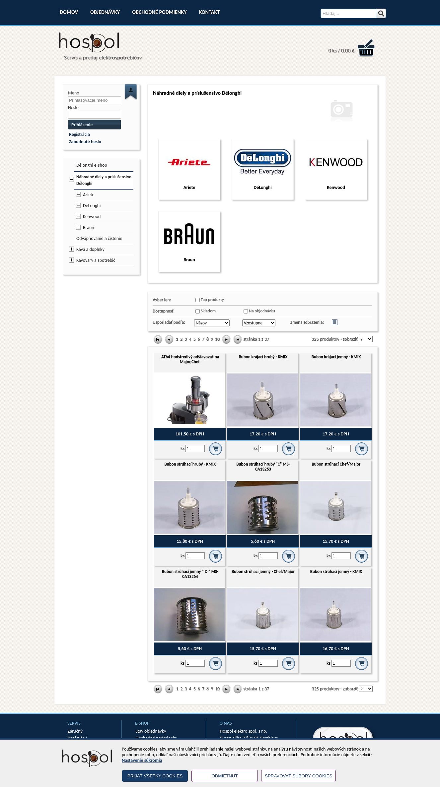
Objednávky (105, 12)
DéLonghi (92, 205)
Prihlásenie (82, 125)
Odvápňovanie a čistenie (99, 238)
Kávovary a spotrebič (95, 260)
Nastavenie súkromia (142, 760)
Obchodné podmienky (159, 12)
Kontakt (209, 12)
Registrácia (79, 134)
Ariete (89, 194)
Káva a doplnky (90, 249)
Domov (69, 12)
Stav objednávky (150, 731)
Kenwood (92, 216)
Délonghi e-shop (91, 165)
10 (217, 339)
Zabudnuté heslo (85, 141)
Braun (88, 227)
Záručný (75, 731)
